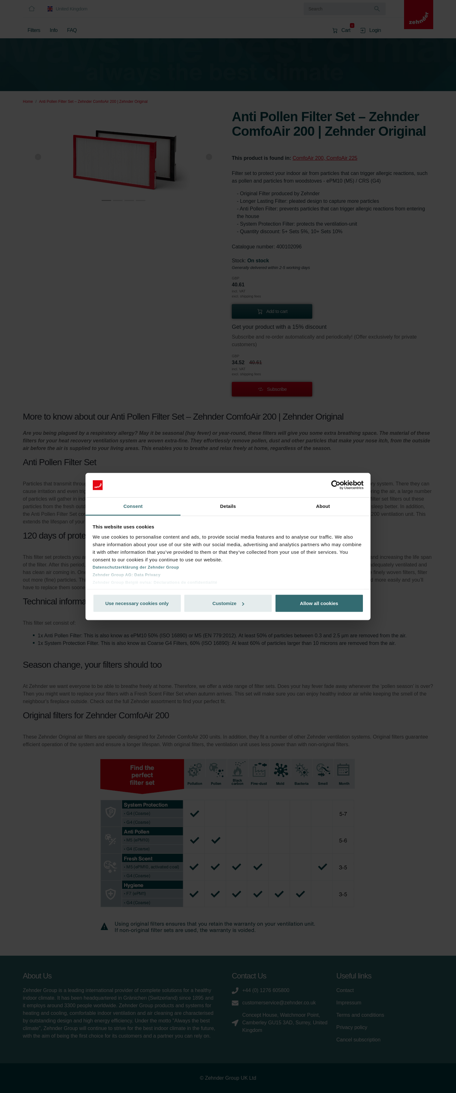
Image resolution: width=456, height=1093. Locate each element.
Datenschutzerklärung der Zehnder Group (136, 567)
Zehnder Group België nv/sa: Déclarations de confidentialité (155, 582)
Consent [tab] (133, 506)
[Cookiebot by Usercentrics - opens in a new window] (336, 485)
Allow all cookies (319, 603)
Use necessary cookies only (136, 603)
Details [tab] (228, 506)
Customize (228, 603)
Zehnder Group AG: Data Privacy (127, 574)
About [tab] (323, 506)
